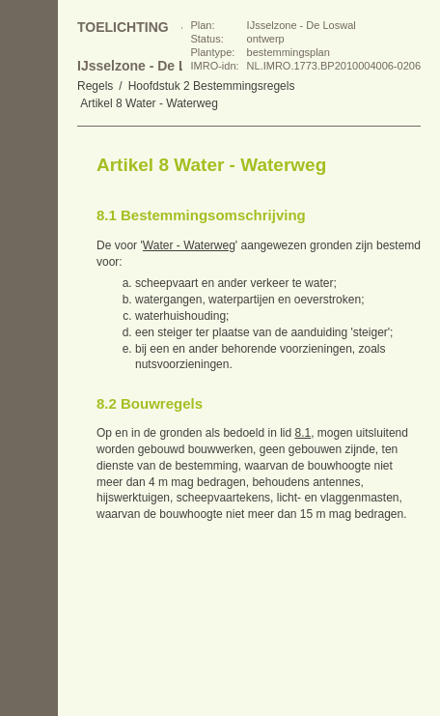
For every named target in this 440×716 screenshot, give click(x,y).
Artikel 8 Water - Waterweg (148, 103)
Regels (95, 86)
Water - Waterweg (189, 245)
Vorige (29, 203)
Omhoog (29, 280)
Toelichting (123, 27)
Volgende (29, 241)
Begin (29, 164)
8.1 (302, 433)
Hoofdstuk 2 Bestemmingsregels (211, 86)
